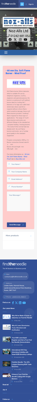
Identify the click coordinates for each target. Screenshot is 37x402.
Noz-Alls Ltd (18, 31)
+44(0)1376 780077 (19, 297)
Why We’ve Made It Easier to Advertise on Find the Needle (22, 317)
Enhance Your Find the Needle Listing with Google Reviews (21, 376)
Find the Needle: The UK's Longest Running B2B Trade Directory (21, 364)
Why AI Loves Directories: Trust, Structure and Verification (21, 328)
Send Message (16, 225)
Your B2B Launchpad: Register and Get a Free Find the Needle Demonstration (22, 340)
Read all (7, 385)
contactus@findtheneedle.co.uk (16, 277)
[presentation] (22, 216)
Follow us (8, 399)
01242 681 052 (18, 36)
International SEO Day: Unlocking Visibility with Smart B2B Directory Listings (22, 352)
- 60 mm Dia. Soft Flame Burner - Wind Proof (18, 156)
